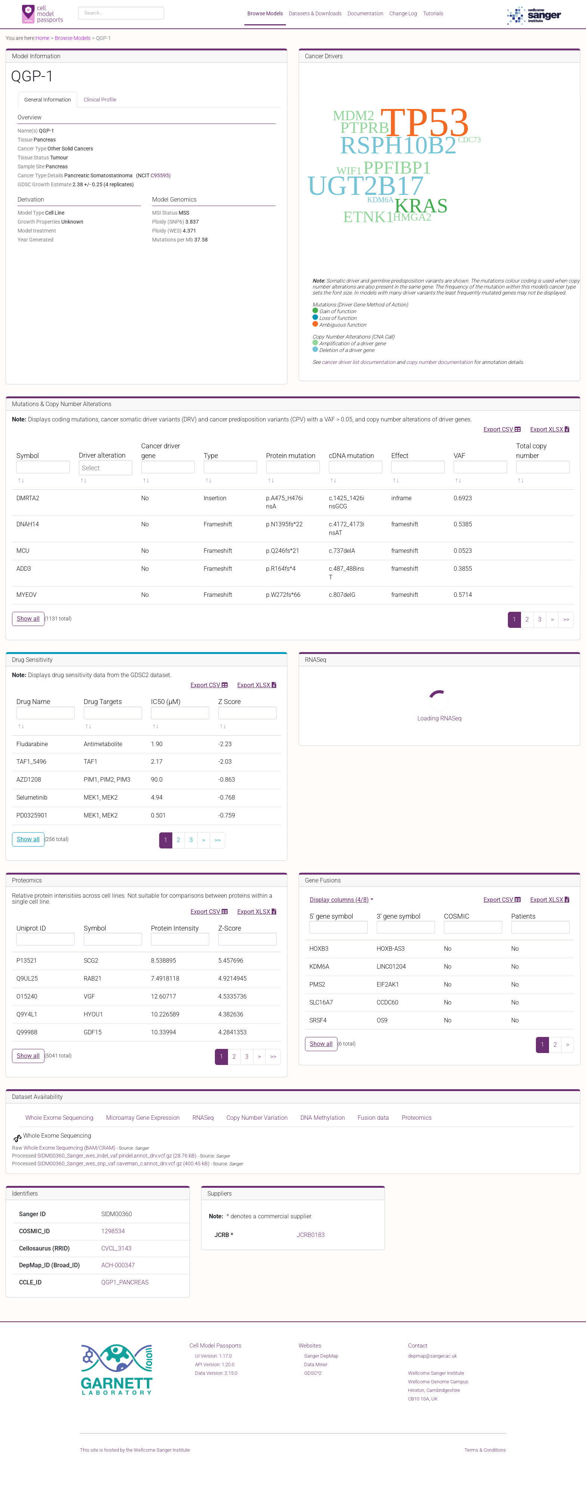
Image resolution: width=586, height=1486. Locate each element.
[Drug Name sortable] (45, 713)
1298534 (113, 1231)
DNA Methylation (322, 1117)
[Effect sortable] (418, 463)
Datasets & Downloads (315, 13)
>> (566, 619)
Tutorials (433, 13)
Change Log (403, 13)
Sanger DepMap (321, 1356)
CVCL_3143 (116, 1248)
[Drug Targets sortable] (112, 713)
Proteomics (417, 1117)
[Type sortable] (230, 463)
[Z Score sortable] (247, 713)
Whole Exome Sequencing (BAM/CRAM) (70, 1148)
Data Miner (315, 1364)
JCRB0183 (311, 1235)
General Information (47, 100)
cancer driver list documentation (358, 362)
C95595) (161, 175)
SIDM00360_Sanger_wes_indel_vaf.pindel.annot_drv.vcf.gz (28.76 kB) (117, 1156)
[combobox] (121, 13)
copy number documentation (439, 362)
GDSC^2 (312, 1373)
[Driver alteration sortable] (105, 463)
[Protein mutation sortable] (293, 463)
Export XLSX (549, 428)
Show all (28, 618)
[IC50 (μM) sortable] (180, 713)
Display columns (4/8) (339, 899)
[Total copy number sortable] (543, 463)
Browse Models (265, 13)
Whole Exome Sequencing (59, 1117)
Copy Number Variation (257, 1117)
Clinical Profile (100, 100)
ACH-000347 (118, 1265)
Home (42, 38)
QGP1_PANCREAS (124, 1282)
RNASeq (203, 1117)
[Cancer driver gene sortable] (168, 463)
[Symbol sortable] (43, 463)
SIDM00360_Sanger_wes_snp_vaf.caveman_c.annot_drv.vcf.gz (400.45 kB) (124, 1163)
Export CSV (502, 428)
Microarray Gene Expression (143, 1117)
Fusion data (373, 1117)
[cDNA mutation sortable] (355, 463)
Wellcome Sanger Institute (162, 1450)
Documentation (365, 13)
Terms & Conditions (485, 1450)
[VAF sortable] (480, 463)
